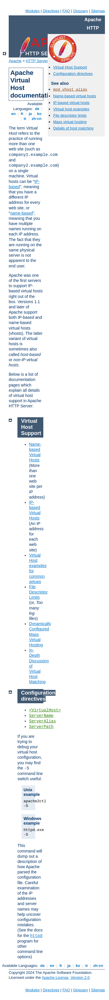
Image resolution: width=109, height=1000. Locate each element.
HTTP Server (37, 61)
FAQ (66, 11)
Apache (15, 61)
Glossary (80, 11)
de (37, 109)
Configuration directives (73, 73)
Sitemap (98, 11)
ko (39, 113)
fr (22, 113)
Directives (51, 11)
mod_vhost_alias (70, 89)
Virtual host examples (71, 109)
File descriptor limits (70, 115)
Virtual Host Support (70, 67)
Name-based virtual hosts (74, 96)
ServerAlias (42, 721)
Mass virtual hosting (70, 122)
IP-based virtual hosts (71, 102)
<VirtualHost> (45, 710)
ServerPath (41, 726)
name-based (21, 213)
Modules (32, 11)
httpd (36, 936)
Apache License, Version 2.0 (66, 977)
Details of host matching (73, 128)
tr (25, 118)
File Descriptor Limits (38, 592)
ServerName (41, 715)
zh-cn (36, 118)
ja (30, 113)
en (13, 113)
